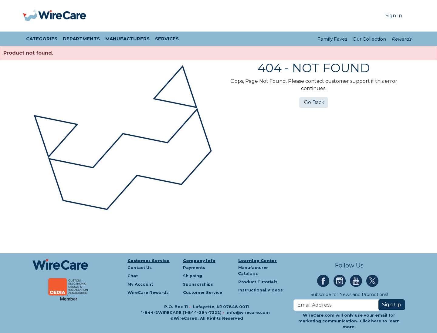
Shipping (192, 276)
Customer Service (148, 260)
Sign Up (391, 305)
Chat (132, 276)
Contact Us (139, 267)
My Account (140, 284)
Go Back (313, 102)
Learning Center (257, 260)
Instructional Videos (260, 290)
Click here (370, 321)
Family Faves (332, 39)
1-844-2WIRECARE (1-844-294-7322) (182, 312)
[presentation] (30, 15)
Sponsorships (198, 284)
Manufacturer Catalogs (253, 270)
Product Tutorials (257, 282)
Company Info (199, 260)
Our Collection (369, 39)
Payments (194, 267)
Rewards (401, 39)
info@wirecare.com (248, 312)
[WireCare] (62, 15)
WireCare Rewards (148, 292)
